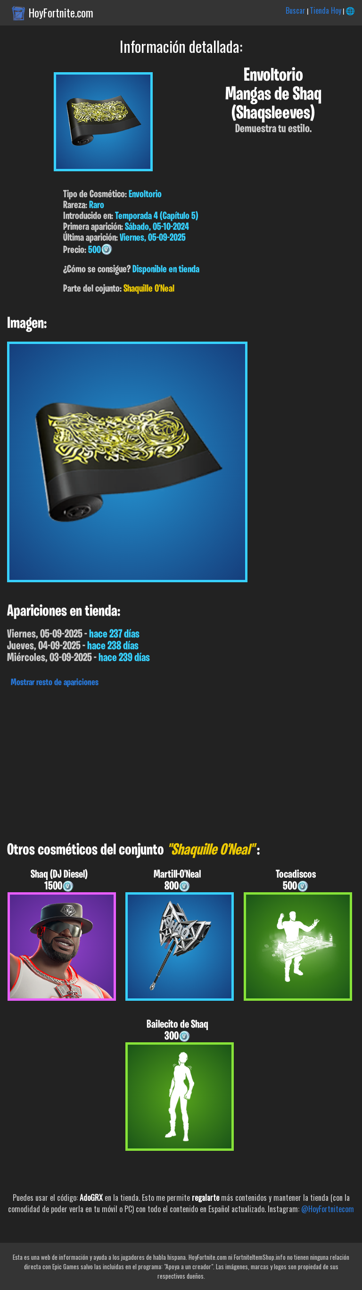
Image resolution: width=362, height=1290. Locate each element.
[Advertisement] (181, 762)
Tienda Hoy (325, 10)
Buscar (295, 10)
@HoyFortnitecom (327, 1209)
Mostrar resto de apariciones (55, 682)
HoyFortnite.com (61, 13)
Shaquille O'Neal (148, 289)
